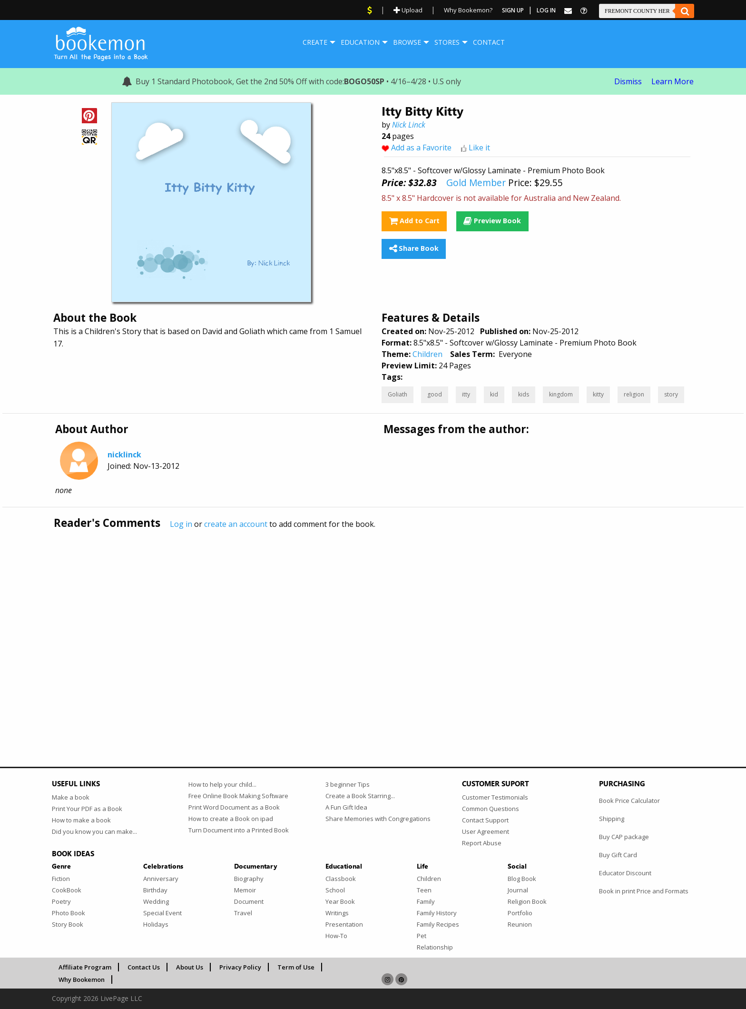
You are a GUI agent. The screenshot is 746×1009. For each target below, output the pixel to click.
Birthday (155, 890)
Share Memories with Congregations (378, 818)
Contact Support (485, 820)
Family (426, 901)
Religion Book (527, 901)
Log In (546, 10)
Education (360, 42)
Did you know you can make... (94, 831)
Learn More (672, 81)
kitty (598, 394)
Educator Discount (625, 873)
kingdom (561, 394)
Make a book (70, 797)
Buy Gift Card (618, 855)
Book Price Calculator (629, 800)
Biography (249, 878)
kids (523, 394)
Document (249, 901)
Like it (479, 147)
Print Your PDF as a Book (87, 808)
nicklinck (124, 454)
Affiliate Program (85, 967)
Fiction (61, 878)
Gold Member (476, 182)
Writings (337, 913)
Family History (437, 913)
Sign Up (513, 10)
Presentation (344, 924)
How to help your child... (222, 784)
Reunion (520, 924)
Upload (407, 10)
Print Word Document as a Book (234, 807)
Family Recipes (438, 924)
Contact (489, 42)
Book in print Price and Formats (643, 891)
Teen (424, 890)
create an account (235, 524)
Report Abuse (481, 843)
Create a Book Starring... (360, 795)
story (671, 394)
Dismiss (628, 81)
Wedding (156, 901)
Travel (243, 913)
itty (466, 394)
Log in (181, 524)
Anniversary (160, 878)
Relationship (435, 947)
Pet (421, 935)
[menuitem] (315, 42)
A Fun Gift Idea (346, 807)
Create (315, 42)
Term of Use (295, 967)
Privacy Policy (240, 967)
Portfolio (520, 913)
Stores (447, 42)
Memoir (245, 890)
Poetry (61, 901)
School (335, 890)
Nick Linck (408, 124)
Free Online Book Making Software (238, 795)
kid (494, 394)
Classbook (340, 878)
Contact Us (144, 967)
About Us (189, 967)
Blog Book (522, 878)
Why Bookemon (82, 979)
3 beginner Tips (347, 784)
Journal (518, 890)
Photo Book (68, 913)
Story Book (67, 924)
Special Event (162, 913)
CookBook (66, 890)
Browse (407, 42)
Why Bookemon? (468, 10)
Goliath (397, 394)
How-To (336, 935)
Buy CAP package (624, 836)
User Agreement (485, 831)
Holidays (155, 924)
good (434, 394)
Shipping (611, 818)
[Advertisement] (337, 627)
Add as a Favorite (421, 147)
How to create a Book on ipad (230, 818)
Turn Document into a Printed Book (238, 830)
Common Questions (490, 808)
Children (427, 354)
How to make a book (81, 820)
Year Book (340, 901)
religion (634, 394)
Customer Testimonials (495, 797)
